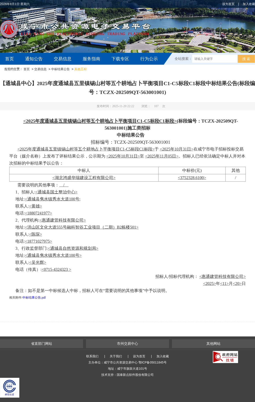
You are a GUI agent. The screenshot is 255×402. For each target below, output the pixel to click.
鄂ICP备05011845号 (152, 362)
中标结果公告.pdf (34, 297)
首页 (9, 58)
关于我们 (116, 356)
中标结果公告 (60, 69)
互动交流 (15, 70)
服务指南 (91, 58)
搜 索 (246, 59)
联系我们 (92, 356)
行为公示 (149, 58)
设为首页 (228, 4)
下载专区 (120, 58)
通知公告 (34, 58)
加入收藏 (249, 4)
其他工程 (80, 69)
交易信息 (62, 58)
